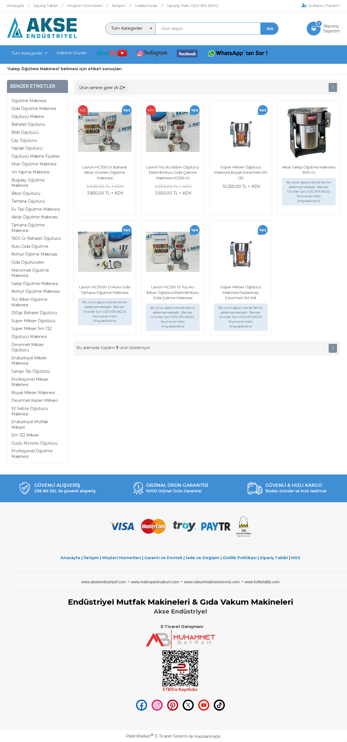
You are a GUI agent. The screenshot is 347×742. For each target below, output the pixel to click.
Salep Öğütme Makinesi (34, 283)
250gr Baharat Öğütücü (34, 312)
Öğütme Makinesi (28, 100)
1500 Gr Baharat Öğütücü (36, 238)
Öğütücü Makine (27, 116)
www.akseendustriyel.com (103, 582)
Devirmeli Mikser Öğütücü (27, 347)
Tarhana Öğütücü (28, 201)
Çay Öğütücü (24, 140)
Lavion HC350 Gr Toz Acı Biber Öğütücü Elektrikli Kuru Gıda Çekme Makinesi (173, 292)
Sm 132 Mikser (25, 435)
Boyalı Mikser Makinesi (33, 392)
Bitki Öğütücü (25, 132)
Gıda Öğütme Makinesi (33, 108)
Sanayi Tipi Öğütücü (30, 371)
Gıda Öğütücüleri (27, 262)
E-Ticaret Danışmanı (182, 626)
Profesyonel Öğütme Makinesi (32, 453)
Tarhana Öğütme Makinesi (28, 228)
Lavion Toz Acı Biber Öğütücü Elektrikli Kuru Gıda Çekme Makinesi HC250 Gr (172, 172)
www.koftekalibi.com (262, 582)
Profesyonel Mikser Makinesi (30, 382)
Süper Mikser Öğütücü (33, 320)
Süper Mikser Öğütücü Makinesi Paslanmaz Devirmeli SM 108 (240, 292)
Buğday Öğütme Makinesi (28, 183)
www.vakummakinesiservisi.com (212, 582)
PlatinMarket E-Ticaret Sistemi (157, 736)
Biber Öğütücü (25, 193)
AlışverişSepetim (331, 29)
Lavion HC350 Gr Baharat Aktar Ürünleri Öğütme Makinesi (104, 172)
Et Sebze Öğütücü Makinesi (29, 411)
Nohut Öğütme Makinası (35, 291)
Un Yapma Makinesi (30, 172)
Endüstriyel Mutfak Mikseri (29, 424)
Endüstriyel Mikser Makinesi (29, 360)
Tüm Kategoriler (27, 53)
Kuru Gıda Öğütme (29, 246)
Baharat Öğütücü (28, 124)
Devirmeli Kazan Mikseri (34, 400)
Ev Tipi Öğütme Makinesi (35, 209)
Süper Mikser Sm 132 (31, 328)
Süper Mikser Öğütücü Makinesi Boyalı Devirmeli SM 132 (240, 172)
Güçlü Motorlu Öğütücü (34, 443)
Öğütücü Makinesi (29, 336)
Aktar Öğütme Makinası (34, 216)
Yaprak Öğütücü (26, 148)
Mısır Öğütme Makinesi (33, 163)
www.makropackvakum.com (155, 582)
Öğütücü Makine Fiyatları (35, 156)
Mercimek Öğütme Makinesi (30, 273)
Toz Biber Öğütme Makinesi (29, 302)
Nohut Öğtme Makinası (34, 254)
